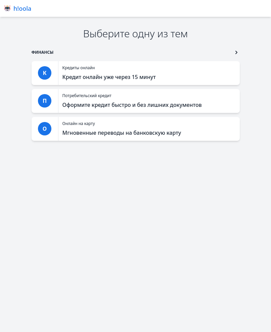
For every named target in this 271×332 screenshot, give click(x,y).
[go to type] (43, 52)
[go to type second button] (236, 52)
